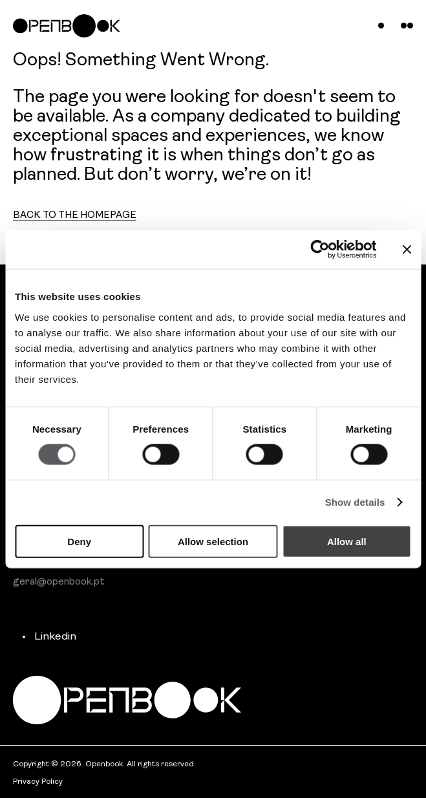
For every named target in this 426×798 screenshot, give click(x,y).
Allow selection (213, 540)
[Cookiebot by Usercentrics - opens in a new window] (320, 249)
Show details (355, 502)
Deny (79, 540)
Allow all (347, 540)
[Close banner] (406, 249)
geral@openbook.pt (59, 582)
